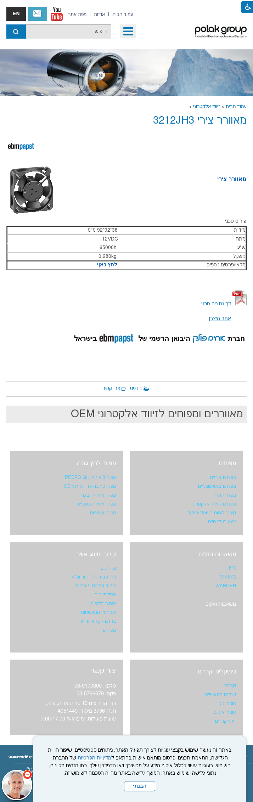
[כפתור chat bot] (17, 785)
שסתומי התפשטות (98, 612)
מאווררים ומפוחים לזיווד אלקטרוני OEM (157, 414)
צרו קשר (111, 388)
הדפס (136, 388)
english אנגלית (16, 14)
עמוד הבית (236, 106)
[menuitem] (122, 14)
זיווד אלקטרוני (206, 106)
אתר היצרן (220, 319)
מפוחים (227, 463)
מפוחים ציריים (223, 477)
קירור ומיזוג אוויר (96, 554)
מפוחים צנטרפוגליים (217, 486)
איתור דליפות (103, 603)
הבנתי (139, 786)
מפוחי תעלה (224, 495)
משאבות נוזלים (217, 554)
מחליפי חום (105, 595)
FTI (232, 568)
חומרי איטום (225, 712)
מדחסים (108, 568)
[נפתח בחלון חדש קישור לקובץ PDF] (216, 304)
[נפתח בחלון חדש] (57, 14)
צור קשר (37, 14)
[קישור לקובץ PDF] (239, 304)
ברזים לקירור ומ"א (98, 621)
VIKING (228, 577)
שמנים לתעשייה (220, 694)
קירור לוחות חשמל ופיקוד (211, 513)
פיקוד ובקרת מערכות (95, 586)
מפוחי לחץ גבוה (96, 463)
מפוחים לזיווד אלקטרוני (214, 504)
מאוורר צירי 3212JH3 (200, 120)
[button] (128, 31)
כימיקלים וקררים (217, 671)
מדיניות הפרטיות (94, 758)
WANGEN (225, 586)
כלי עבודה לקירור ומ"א (94, 577)
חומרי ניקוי (226, 703)
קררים (230, 686)
